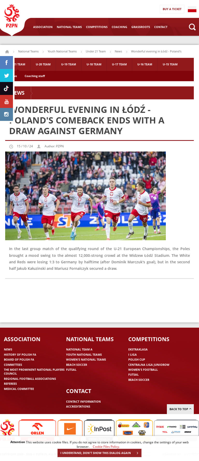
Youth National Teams (62, 51)
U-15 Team (170, 64)
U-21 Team (17, 64)
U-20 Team (43, 64)
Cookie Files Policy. (106, 446)
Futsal (71, 369)
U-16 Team (144, 64)
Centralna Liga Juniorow (148, 365)
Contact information (83, 401)
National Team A (79, 349)
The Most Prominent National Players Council (34, 371)
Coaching (119, 27)
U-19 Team (68, 64)
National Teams (69, 27)
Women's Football (143, 369)
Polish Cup (136, 359)
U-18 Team (94, 64)
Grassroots (140, 27)
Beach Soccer (76, 365)
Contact (160, 27)
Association (43, 27)
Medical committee (19, 389)
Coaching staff (35, 76)
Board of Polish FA (19, 359)
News (118, 51)
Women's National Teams (86, 359)
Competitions (97, 27)
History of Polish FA (20, 354)
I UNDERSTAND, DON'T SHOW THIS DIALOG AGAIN (100, 453)
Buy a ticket (172, 9)
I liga (132, 354)
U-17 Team (119, 64)
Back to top (180, 409)
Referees (10, 384)
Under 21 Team (96, 51)
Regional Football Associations (30, 379)
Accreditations (78, 406)
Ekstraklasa (138, 349)
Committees (13, 365)
